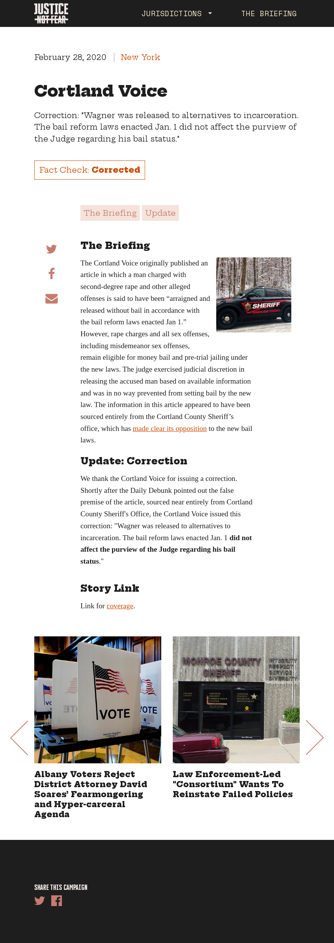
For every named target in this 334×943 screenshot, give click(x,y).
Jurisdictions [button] (174, 13)
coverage (120, 606)
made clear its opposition (170, 428)
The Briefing (269, 13)
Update (160, 213)
